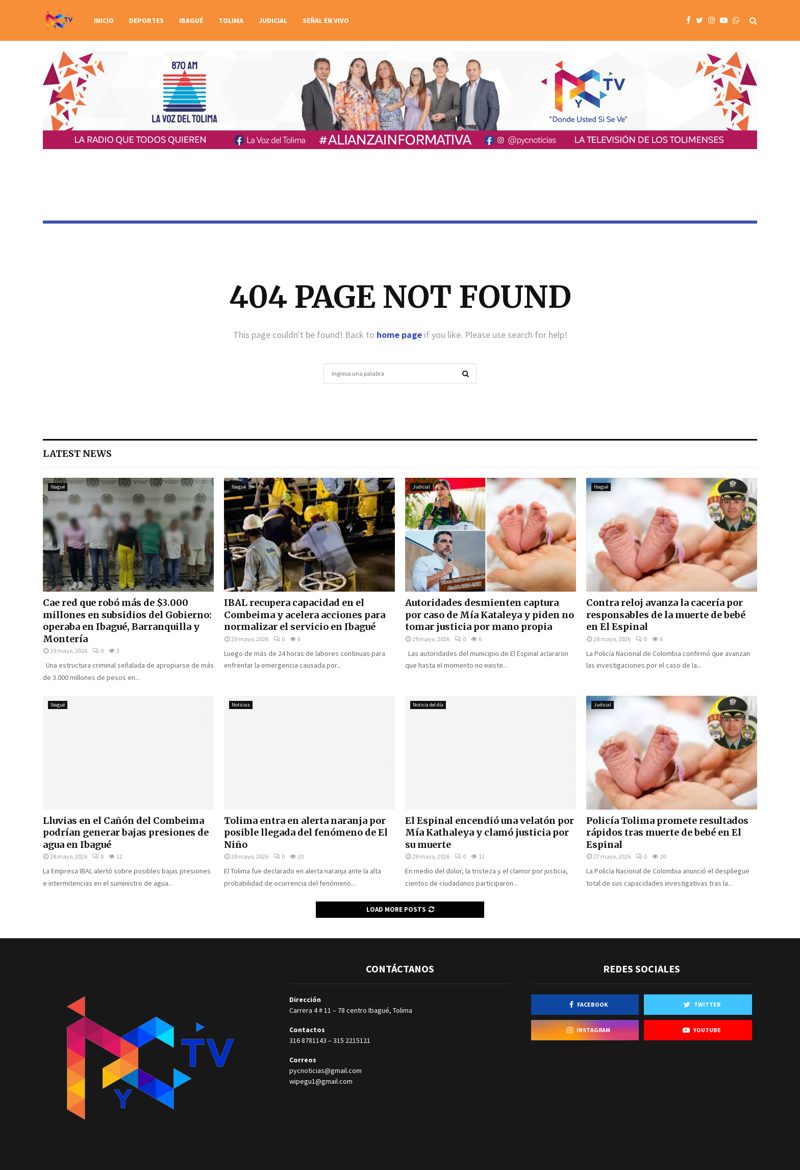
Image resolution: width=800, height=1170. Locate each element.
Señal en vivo (326, 20)
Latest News (77, 453)
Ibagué (191, 20)
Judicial (273, 20)
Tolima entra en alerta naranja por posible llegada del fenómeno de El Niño (306, 832)
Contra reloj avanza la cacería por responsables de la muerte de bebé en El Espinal (665, 614)
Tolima (230, 20)
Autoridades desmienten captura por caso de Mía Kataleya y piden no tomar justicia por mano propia (489, 614)
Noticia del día (428, 704)
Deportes (146, 20)
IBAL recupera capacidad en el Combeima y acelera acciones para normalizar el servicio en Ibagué (304, 614)
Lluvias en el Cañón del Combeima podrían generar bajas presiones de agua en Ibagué (126, 832)
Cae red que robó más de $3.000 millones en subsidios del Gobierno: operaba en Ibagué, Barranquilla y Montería (127, 620)
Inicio (104, 20)
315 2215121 (351, 1040)
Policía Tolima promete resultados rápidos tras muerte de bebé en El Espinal (667, 832)
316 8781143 (308, 1040)
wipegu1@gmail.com (321, 1081)
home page (399, 334)
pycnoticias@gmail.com (325, 1070)
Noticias (241, 704)
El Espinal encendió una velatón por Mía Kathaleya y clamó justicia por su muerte (489, 832)
